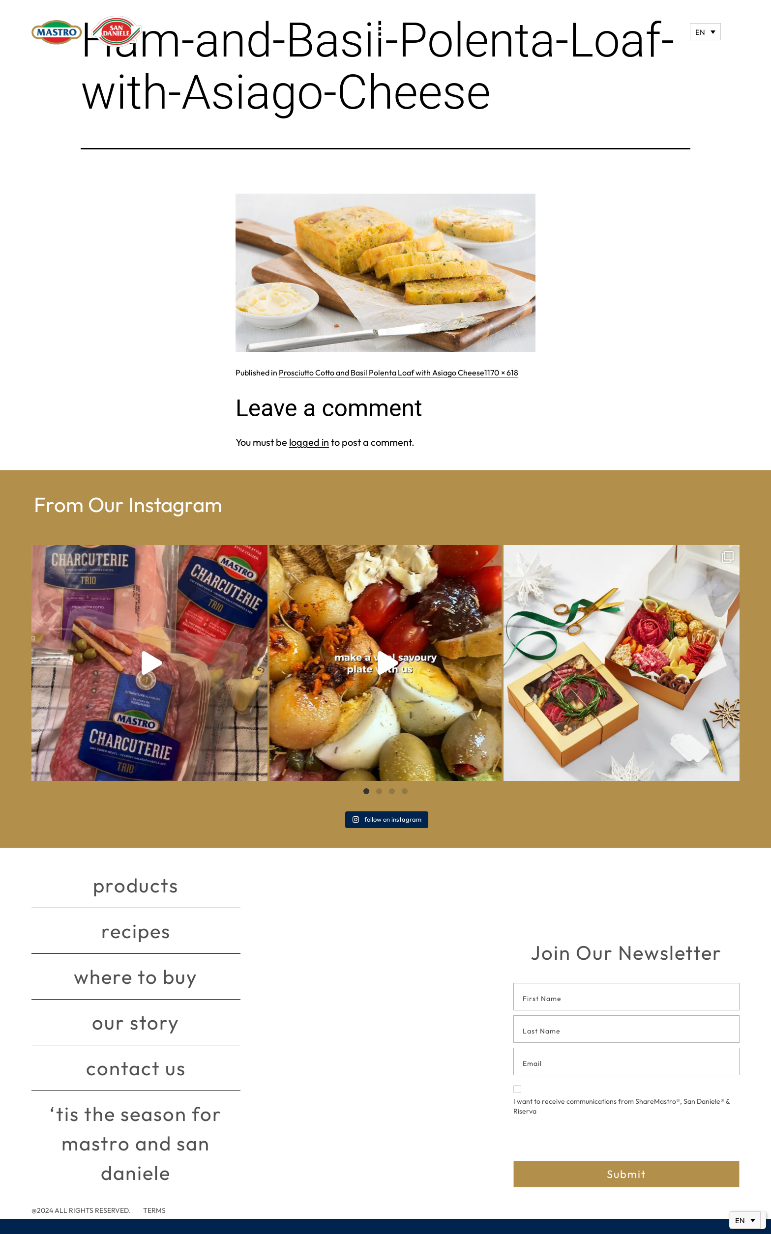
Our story (135, 1022)
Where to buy (136, 976)
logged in (309, 442)
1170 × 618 (501, 372)
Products (135, 885)
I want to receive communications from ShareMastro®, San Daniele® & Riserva (621, 1100)
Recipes (136, 930)
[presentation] (588, 1141)
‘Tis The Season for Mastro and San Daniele (136, 1143)
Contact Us (136, 1068)
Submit (626, 1174)
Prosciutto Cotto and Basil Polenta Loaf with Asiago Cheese (381, 372)
